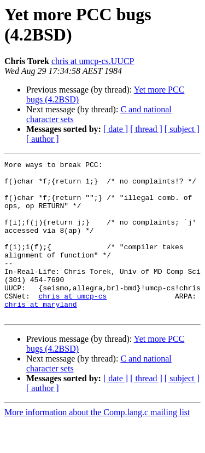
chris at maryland (40, 334)
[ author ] (42, 139)
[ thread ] (146, 129)
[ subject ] (182, 129)
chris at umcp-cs (72, 324)
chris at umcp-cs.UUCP (92, 61)
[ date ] (115, 129)
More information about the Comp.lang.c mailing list (97, 443)
